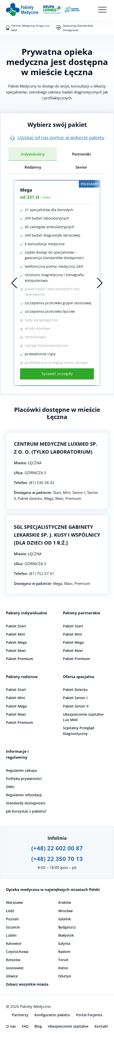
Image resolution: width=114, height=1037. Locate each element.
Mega (26, 190)
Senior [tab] (81, 167)
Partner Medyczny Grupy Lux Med (30, 28)
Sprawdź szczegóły (57, 373)
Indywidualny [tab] (33, 154)
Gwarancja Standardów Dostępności (78, 28)
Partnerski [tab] (81, 154)
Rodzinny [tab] (33, 167)
